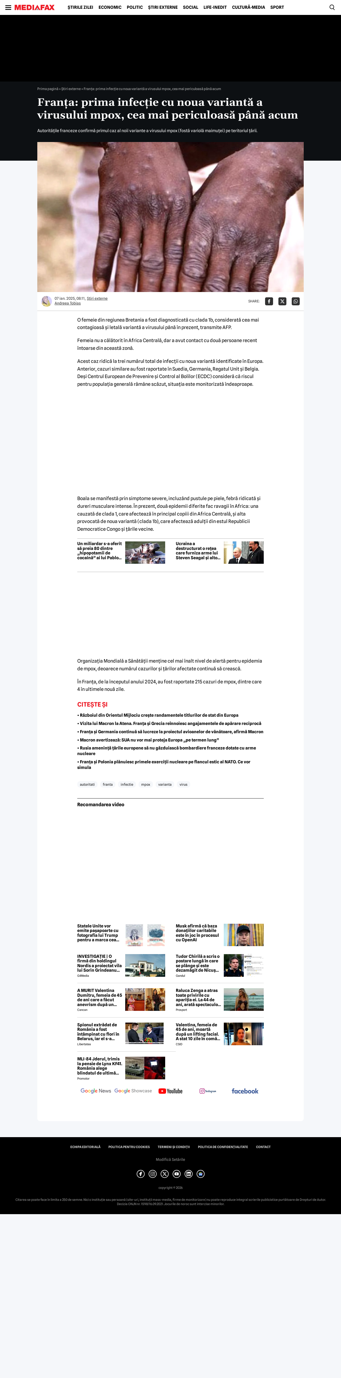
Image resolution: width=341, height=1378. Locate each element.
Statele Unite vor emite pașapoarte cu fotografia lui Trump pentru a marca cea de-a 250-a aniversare (99, 933)
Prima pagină (47, 89)
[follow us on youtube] (170, 1091)
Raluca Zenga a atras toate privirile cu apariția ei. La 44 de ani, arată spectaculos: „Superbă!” (198, 997)
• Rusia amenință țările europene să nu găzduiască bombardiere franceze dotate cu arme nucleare (166, 750)
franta (108, 784)
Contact (263, 1147)
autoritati (87, 784)
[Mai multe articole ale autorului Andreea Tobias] (46, 301)
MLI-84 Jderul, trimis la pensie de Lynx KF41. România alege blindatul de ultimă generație (99, 1066)
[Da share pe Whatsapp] (296, 301)
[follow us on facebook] (245, 1091)
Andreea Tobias (68, 303)
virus (184, 784)
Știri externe (163, 7)
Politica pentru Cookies (129, 1147)
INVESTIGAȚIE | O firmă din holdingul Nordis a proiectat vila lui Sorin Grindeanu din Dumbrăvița (99, 963)
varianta (165, 784)
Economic (110, 7)
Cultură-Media (248, 7)
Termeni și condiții (174, 1147)
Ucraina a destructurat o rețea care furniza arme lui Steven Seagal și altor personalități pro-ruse (198, 550)
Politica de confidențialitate (223, 1147)
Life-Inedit (215, 7)
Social (190, 7)
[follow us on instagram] (207, 1091)
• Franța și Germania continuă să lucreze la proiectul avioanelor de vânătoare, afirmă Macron (170, 731)
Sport (277, 7)
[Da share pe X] (282, 301)
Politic (135, 7)
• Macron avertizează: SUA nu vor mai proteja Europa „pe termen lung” (148, 740)
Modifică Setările (170, 1159)
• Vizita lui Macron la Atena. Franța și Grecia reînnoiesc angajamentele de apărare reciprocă (169, 723)
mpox (145, 784)
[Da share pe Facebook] (269, 301)
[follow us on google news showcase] (133, 1091)
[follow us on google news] (96, 1091)
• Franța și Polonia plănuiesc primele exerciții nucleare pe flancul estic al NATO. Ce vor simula (163, 764)
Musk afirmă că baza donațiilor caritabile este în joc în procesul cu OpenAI (197, 933)
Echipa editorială (85, 1147)
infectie (127, 784)
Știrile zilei (80, 7)
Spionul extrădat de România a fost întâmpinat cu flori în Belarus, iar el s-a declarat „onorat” (98, 1032)
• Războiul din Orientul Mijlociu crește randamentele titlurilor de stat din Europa (157, 715)
